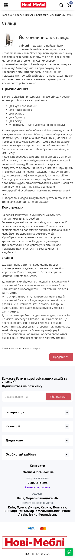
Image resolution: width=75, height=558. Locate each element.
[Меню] (6, 5)
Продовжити (61, 357)
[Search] (61, 5)
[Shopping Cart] (69, 5)
